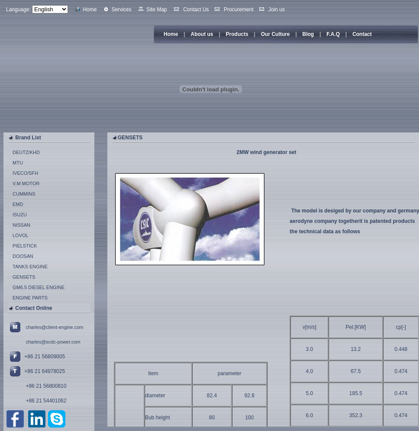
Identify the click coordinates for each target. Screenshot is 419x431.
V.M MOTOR (26, 183)
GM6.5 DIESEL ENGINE (38, 287)
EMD (18, 204)
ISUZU (20, 214)
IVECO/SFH (25, 173)
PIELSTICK (25, 245)
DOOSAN (23, 256)
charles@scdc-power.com (53, 341)
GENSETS (24, 277)
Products (237, 34)
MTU (18, 162)
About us (201, 34)
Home (171, 34)
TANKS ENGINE (30, 266)
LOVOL (21, 235)
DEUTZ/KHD (26, 152)
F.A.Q (333, 34)
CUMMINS (24, 193)
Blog (308, 34)
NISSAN (21, 225)
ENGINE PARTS (30, 297)
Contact (362, 34)
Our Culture (275, 34)
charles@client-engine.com (55, 327)
